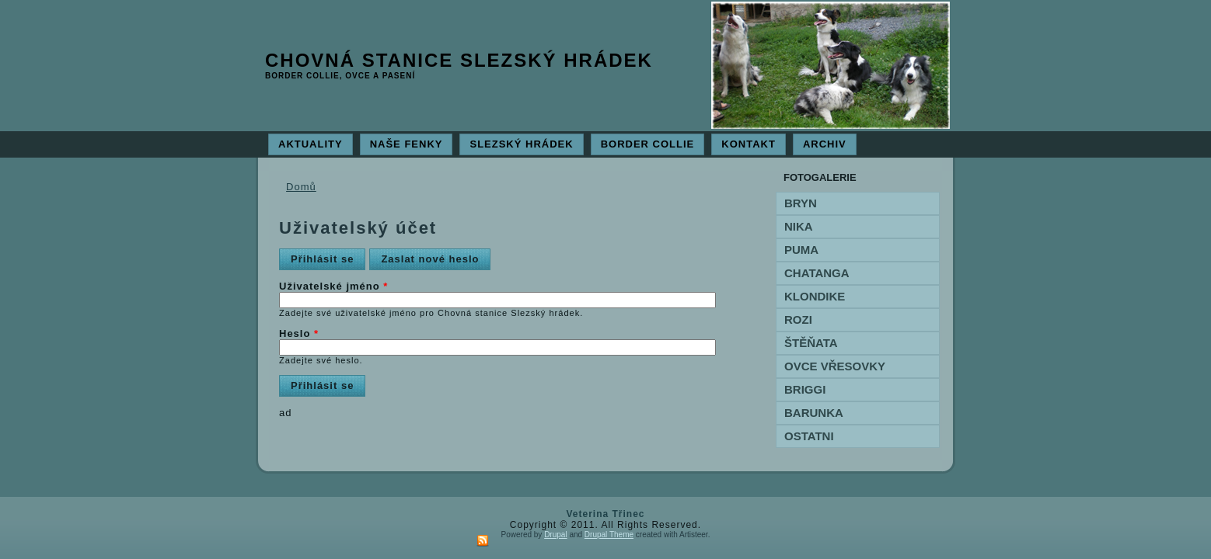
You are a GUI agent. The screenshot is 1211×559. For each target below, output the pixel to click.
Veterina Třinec (605, 514)
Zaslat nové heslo (430, 259)
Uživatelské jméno (333, 286)
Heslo (299, 333)
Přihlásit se (328, 256)
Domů (301, 187)
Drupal (555, 534)
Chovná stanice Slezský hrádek (459, 60)
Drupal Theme (609, 534)
